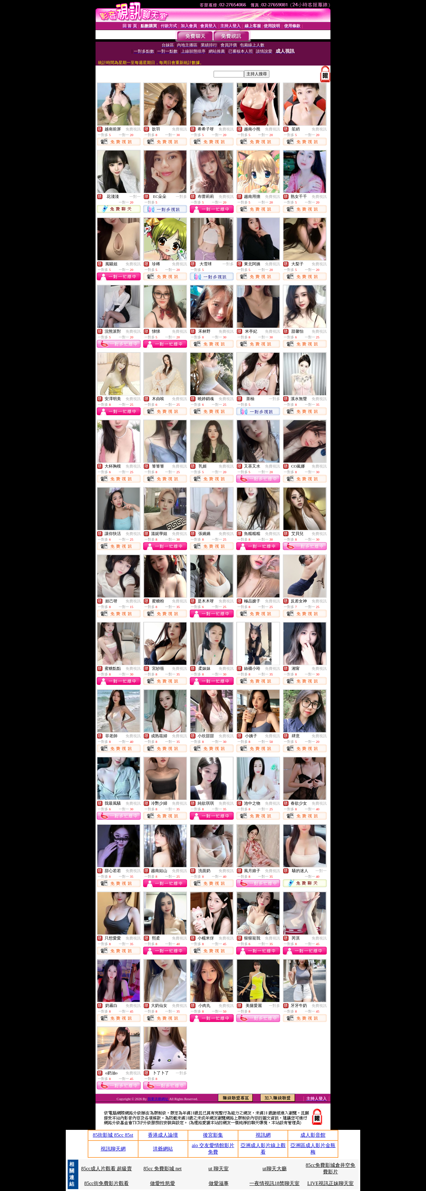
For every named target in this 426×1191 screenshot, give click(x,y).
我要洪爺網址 (158, 1099)
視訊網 (263, 1135)
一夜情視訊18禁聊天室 (274, 1183)
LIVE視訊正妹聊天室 (330, 1183)
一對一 (135, 196)
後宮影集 (213, 1135)
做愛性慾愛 (162, 1183)
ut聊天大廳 (274, 1168)
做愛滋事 (219, 1183)
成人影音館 (312, 1135)
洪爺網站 (163, 1148)
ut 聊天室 (218, 1168)
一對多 (181, 196)
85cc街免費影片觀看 (106, 1183)
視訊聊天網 (113, 1148)
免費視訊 (133, 129)
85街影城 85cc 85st (113, 1135)
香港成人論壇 (163, 1135)
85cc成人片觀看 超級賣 (106, 1168)
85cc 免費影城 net (162, 1168)
